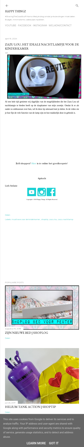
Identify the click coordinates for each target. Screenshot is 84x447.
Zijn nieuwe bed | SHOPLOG (26, 333)
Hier (34, 163)
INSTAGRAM (40, 25)
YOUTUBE (10, 25)
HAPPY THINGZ (15, 11)
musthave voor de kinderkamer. (26, 219)
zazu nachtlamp (65, 219)
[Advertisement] (42, 251)
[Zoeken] (77, 5)
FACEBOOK (24, 25)
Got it (54, 443)
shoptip (44, 219)
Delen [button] (7, 215)
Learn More (36, 443)
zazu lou (53, 219)
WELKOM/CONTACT (60, 25)
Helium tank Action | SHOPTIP (30, 407)
